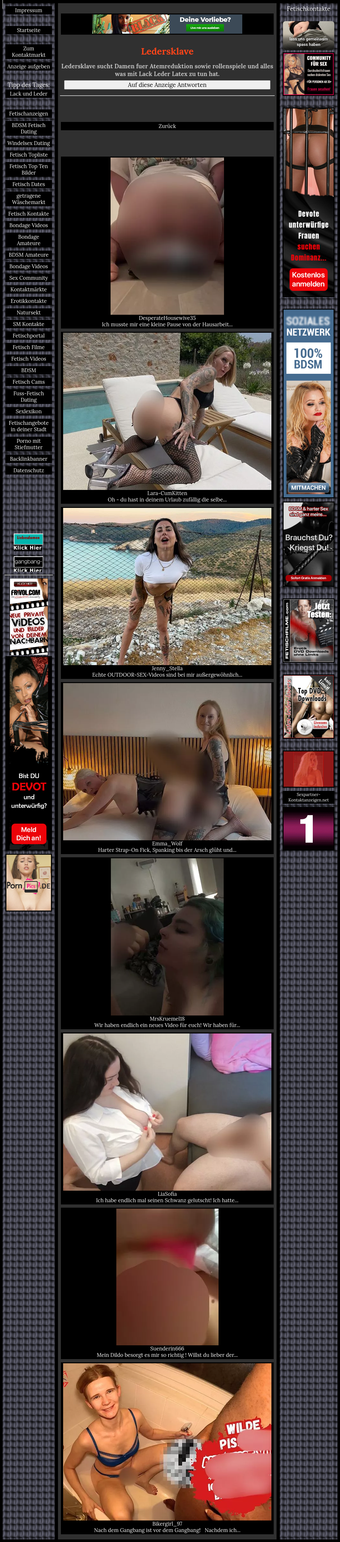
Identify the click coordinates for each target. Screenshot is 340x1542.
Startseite (29, 30)
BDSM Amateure (28, 255)
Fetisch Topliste (29, 154)
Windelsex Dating (28, 143)
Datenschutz (28, 470)
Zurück (167, 126)
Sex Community (28, 278)
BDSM (28, 370)
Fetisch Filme (29, 347)
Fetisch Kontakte (28, 213)
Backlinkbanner (28, 459)
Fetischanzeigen (28, 113)
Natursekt (29, 312)
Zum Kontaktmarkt (29, 51)
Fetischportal (29, 335)
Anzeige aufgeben (28, 66)
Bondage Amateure (29, 240)
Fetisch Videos (28, 359)
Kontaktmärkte (29, 289)
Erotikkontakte (29, 301)
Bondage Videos (28, 225)
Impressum (28, 10)
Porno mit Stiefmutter (29, 444)
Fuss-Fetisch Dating (28, 396)
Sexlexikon (29, 411)
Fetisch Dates (28, 184)
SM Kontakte (28, 324)
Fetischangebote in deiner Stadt (29, 426)
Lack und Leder (28, 93)
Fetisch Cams (28, 382)
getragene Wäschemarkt (29, 199)
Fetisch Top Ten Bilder (28, 169)
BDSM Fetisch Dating (29, 128)
